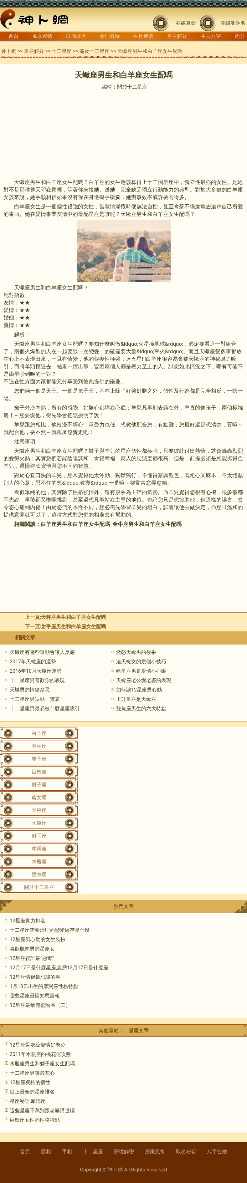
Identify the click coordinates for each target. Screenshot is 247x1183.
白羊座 (39, 733)
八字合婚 (217, 1152)
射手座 (39, 836)
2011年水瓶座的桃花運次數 (40, 1054)
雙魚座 (39, 874)
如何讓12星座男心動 (139, 690)
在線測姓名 (232, 23)
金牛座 (39, 746)
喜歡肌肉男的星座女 (32, 949)
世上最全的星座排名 (32, 1092)
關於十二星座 (95, 51)
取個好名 (76, 36)
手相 (67, 1152)
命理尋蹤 (110, 36)
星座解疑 (177, 36)
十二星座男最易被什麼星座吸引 (45, 708)
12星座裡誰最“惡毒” (32, 958)
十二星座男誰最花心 (32, 1073)
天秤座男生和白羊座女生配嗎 (73, 617)
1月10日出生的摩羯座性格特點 (44, 986)
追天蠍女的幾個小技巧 (141, 662)
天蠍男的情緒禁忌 (30, 690)
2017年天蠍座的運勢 (33, 662)
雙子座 (39, 759)
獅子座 (39, 785)
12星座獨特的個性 (30, 1082)
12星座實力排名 (27, 921)
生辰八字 (211, 36)
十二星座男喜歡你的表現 (37, 680)
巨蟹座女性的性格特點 (35, 1120)
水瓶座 (39, 861)
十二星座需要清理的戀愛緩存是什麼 (50, 930)
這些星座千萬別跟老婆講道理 (42, 1111)
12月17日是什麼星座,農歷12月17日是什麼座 (59, 968)
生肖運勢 (143, 36)
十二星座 (62, 51)
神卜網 (8, 51)
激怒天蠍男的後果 (136, 652)
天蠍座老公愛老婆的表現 (143, 680)
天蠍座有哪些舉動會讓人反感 (42, 652)
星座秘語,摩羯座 (28, 1101)
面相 (46, 1152)
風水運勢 (42, 36)
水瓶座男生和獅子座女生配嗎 (42, 1064)
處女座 (39, 797)
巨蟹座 (39, 772)
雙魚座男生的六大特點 (141, 708)
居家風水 (155, 1152)
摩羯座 (39, 849)
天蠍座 (39, 823)
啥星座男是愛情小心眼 (141, 671)
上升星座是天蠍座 (136, 699)
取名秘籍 (186, 1152)
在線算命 (186, 23)
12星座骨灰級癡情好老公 (37, 1045)
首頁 (13, 36)
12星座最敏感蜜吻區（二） (40, 1005)
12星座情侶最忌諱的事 (35, 977)
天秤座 (39, 810)
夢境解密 (124, 1152)
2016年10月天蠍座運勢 (36, 671)
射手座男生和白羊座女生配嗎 (73, 627)
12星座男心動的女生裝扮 (37, 939)
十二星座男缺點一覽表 (35, 699)
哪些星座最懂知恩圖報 (35, 996)
